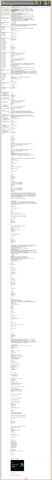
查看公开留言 (3, 34)
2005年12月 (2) (4, 65)
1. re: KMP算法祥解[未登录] (5, 93)
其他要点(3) (4, 47)
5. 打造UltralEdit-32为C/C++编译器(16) (5, 133)
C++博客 (3, 5)
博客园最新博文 (17, 475)
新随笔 (7, 5)
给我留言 (3, 33)
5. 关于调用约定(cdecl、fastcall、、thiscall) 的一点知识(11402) (5, 122)
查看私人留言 (3, 35)
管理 (13, 5)
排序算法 (27, 7)
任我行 (3, 2)
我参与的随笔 (3, 29)
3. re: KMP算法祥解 (4, 101)
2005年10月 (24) (4, 67)
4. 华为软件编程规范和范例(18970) (6, 120)
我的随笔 (3, 27)
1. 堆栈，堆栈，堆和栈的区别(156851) (6, 116)
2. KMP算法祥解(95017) (5, 117)
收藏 (23, 7)
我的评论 (3, 28)
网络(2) (4, 49)
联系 (8, 5)
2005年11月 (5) (4, 66)
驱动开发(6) (4, 48)
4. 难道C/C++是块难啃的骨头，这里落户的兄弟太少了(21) (6, 131)
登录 (14, 458)
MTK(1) (4, 40)
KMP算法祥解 (14, 473)
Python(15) (4, 41)
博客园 (14, 475)
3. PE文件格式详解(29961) (5, 118)
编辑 (22, 7)
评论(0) (21, 7)
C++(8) (4, 39)
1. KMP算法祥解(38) (4, 126)
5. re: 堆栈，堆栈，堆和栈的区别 (5, 109)
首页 (5, 5)
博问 (20, 475)
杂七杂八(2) (4, 50)
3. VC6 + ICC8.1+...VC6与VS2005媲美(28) (6, 129)
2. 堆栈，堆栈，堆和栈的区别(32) (6, 127)
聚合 (10, 5)
